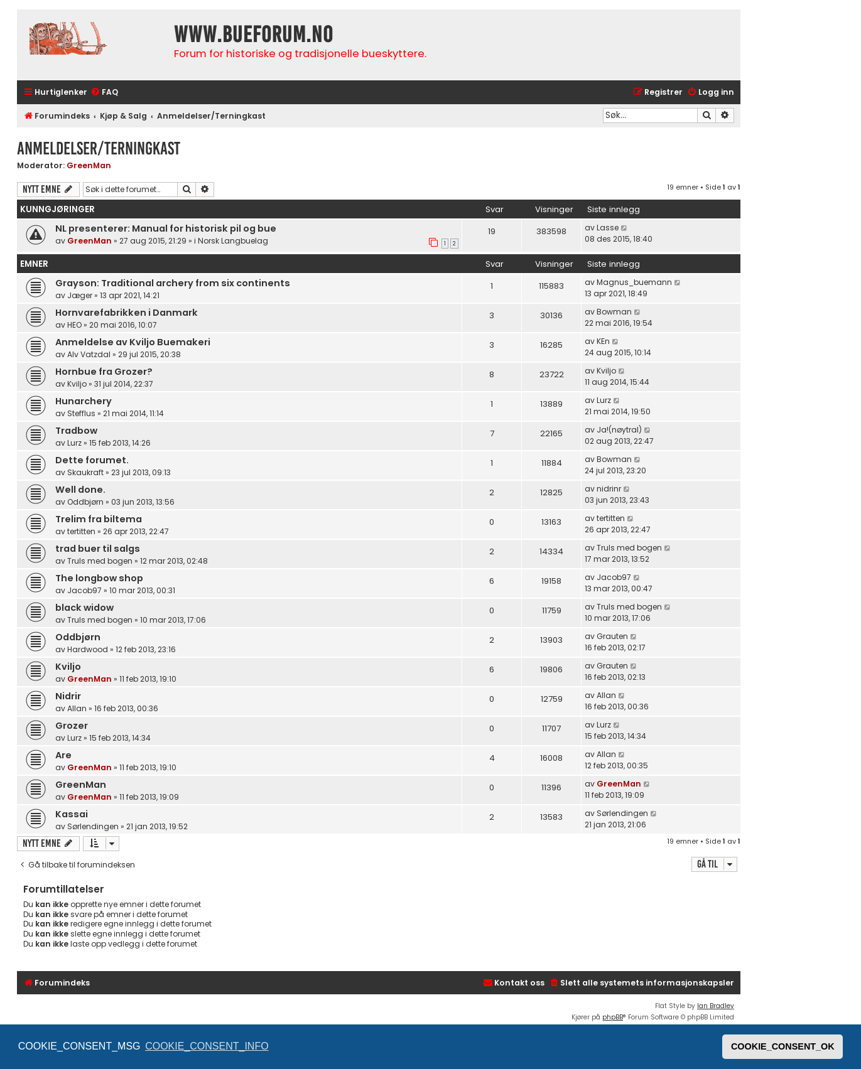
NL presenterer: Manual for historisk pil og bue (165, 228)
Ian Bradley (715, 1006)
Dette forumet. (92, 460)
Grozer (71, 725)
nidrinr (609, 488)
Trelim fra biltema (98, 519)
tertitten (81, 531)
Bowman (614, 311)
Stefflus (81, 413)
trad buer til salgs (97, 548)
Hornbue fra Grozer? (104, 371)
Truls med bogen (100, 561)
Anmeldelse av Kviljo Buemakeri (132, 342)
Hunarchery (83, 401)
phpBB (612, 1017)
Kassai (71, 814)
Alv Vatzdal (89, 354)
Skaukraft (85, 472)
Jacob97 (84, 590)
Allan (77, 708)
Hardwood (87, 649)
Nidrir (68, 696)
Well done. (80, 489)
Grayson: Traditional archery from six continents (172, 283)
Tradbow (76, 430)
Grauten (612, 636)
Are (63, 755)
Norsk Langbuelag (233, 240)
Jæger (79, 295)
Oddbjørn (85, 502)
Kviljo (77, 384)
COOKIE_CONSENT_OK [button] (783, 1046)
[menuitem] (104, 92)
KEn (603, 341)
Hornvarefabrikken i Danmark (126, 312)
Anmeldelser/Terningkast (98, 148)
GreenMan (89, 165)
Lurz (604, 400)
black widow (84, 607)
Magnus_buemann (634, 282)
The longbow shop (99, 578)
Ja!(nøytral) (619, 429)
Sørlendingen (93, 826)
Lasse (608, 227)
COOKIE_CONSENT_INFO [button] (206, 1046)
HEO (74, 325)
